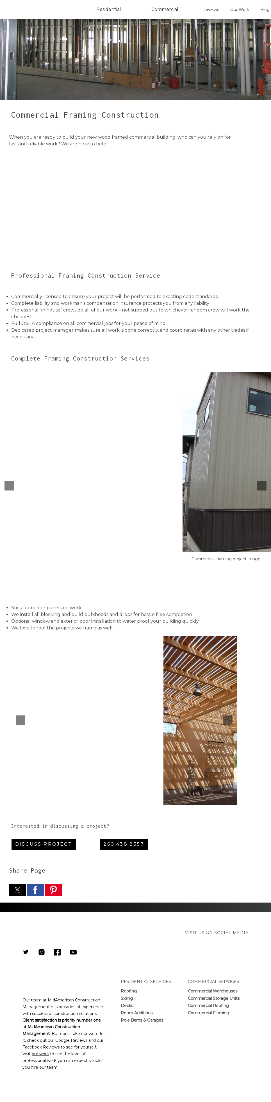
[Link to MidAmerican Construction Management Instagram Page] (41, 952)
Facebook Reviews (41, 1047)
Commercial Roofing (208, 1005)
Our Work (239, 9)
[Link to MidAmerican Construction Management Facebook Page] (57, 952)
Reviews (210, 9)
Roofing (129, 991)
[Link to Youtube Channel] (73, 952)
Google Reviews (71, 1040)
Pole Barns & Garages (142, 1020)
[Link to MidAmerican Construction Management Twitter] (26, 953)
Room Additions (136, 1012)
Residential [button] (108, 9)
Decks (127, 1005)
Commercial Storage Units (214, 998)
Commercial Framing (208, 1012)
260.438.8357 (123, 844)
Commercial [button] (164, 9)
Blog (265, 9)
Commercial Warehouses (212, 991)
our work (40, 1053)
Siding (127, 998)
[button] (9, 485)
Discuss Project (43, 844)
